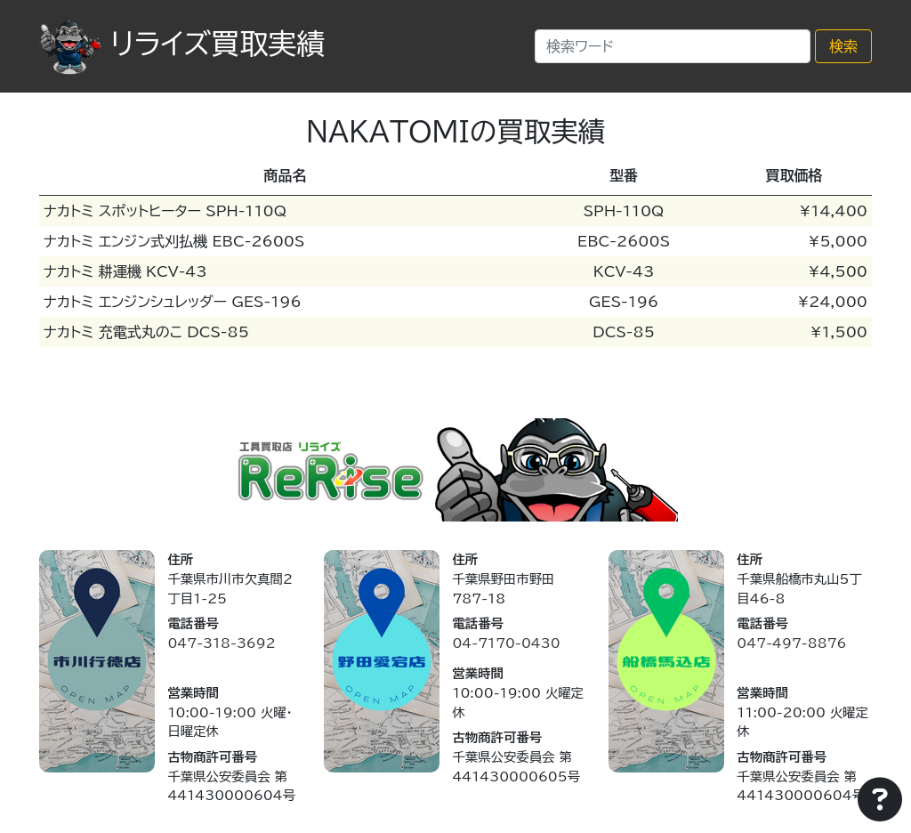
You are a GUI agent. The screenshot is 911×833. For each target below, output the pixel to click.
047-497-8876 (791, 643)
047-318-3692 (221, 643)
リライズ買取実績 (182, 43)
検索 (843, 46)
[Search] (672, 46)
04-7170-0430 (506, 643)
